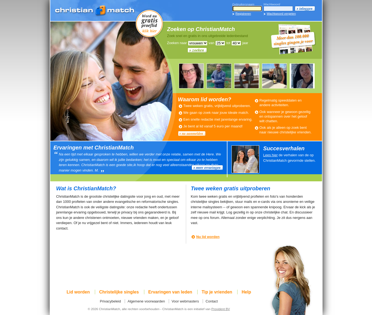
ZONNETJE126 (191, 76)
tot (228, 43)
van (211, 43)
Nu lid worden (208, 237)
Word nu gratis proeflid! (149, 23)
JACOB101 (247, 76)
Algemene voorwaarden (146, 301)
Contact (212, 301)
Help (246, 292)
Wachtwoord (272, 4)
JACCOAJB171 (219, 76)
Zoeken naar (177, 43)
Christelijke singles (119, 292)
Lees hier (270, 155)
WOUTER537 (274, 76)
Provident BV (220, 309)
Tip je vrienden (217, 292)
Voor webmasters (185, 301)
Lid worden (78, 292)
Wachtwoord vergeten (281, 13)
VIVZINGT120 (302, 76)
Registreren (243, 13)
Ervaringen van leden (170, 292)
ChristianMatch (95, 11)
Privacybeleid (110, 301)
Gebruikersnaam (243, 4)
